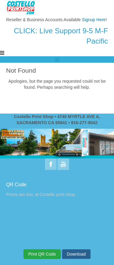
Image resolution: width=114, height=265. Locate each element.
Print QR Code (42, 254)
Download (76, 254)
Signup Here (94, 19)
